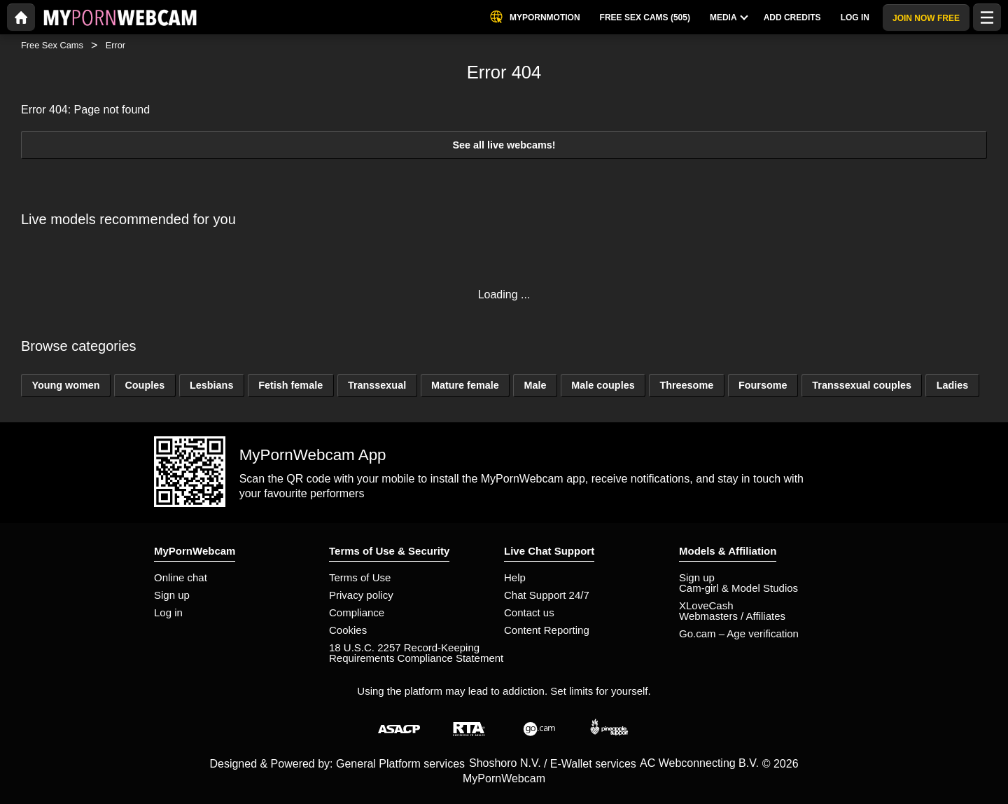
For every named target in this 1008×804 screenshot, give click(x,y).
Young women (65, 385)
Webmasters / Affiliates (732, 616)
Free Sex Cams (52, 45)
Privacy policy (361, 595)
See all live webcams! (503, 145)
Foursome (763, 385)
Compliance (356, 612)
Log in (168, 612)
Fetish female (290, 385)
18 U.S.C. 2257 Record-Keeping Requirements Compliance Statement (416, 653)
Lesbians (211, 385)
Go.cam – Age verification (739, 633)
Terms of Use (360, 577)
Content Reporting (546, 630)
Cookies (348, 630)
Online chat (180, 577)
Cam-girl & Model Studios (738, 588)
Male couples (602, 385)
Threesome (686, 385)
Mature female (465, 385)
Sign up (172, 595)
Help (515, 577)
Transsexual (377, 385)
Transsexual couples (861, 385)
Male (535, 385)
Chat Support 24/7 (546, 595)
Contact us (529, 612)
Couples (144, 385)
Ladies (953, 385)
